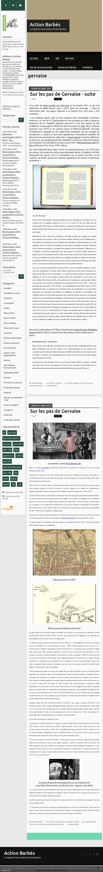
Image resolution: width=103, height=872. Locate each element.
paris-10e (7, 450)
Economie (8, 333)
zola (91, 383)
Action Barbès (45, 24)
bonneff (39, 385)
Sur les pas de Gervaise (55, 411)
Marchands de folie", (86, 142)
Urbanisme (8, 415)
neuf (47, 58)
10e (13, 484)
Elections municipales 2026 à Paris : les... (12, 137)
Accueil (34, 58)
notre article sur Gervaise (56, 105)
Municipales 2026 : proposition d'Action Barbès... (13, 215)
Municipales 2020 (11, 372)
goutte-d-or (8, 455)
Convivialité (9, 303)
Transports (8, 410)
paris (70, 383)
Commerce (8, 298)
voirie (5, 478)
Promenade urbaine (12, 387)
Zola (83, 126)
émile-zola (43, 824)
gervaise (32, 385)
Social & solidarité (11, 405)
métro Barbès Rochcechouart (10, 366)
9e (4, 432)
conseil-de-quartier (11, 438)
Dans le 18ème (10, 323)
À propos (87, 67)
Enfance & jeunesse (12, 343)
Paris (16, 450)
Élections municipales (12, 338)
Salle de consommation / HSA (13, 398)
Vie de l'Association (12, 420)
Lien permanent (36, 383)
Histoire (7, 360)
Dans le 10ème (10, 318)
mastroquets (74, 137)
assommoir (52, 824)
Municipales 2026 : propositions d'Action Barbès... (11, 155)
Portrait (7, 377)
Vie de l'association (41, 67)
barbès (14, 478)
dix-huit (69, 58)
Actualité (7, 288)
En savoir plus (5, 870)
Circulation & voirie (12, 293)
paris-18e (7, 473)
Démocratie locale (11, 328)
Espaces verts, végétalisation (10, 354)
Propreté (7, 392)
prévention (18, 444)
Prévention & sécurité (13, 382)
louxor (6, 484)
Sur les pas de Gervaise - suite (63, 94)
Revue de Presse (67, 67)
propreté (7, 444)
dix (57, 58)
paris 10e (7, 461)
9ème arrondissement (12, 467)
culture (19, 455)
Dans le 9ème (9, 313)
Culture (7, 308)
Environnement (10, 348)
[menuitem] (34, 56)
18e (16, 473)
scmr (20, 484)
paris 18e (12, 432)
